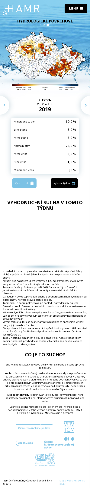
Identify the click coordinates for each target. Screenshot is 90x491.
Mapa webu (66, 480)
